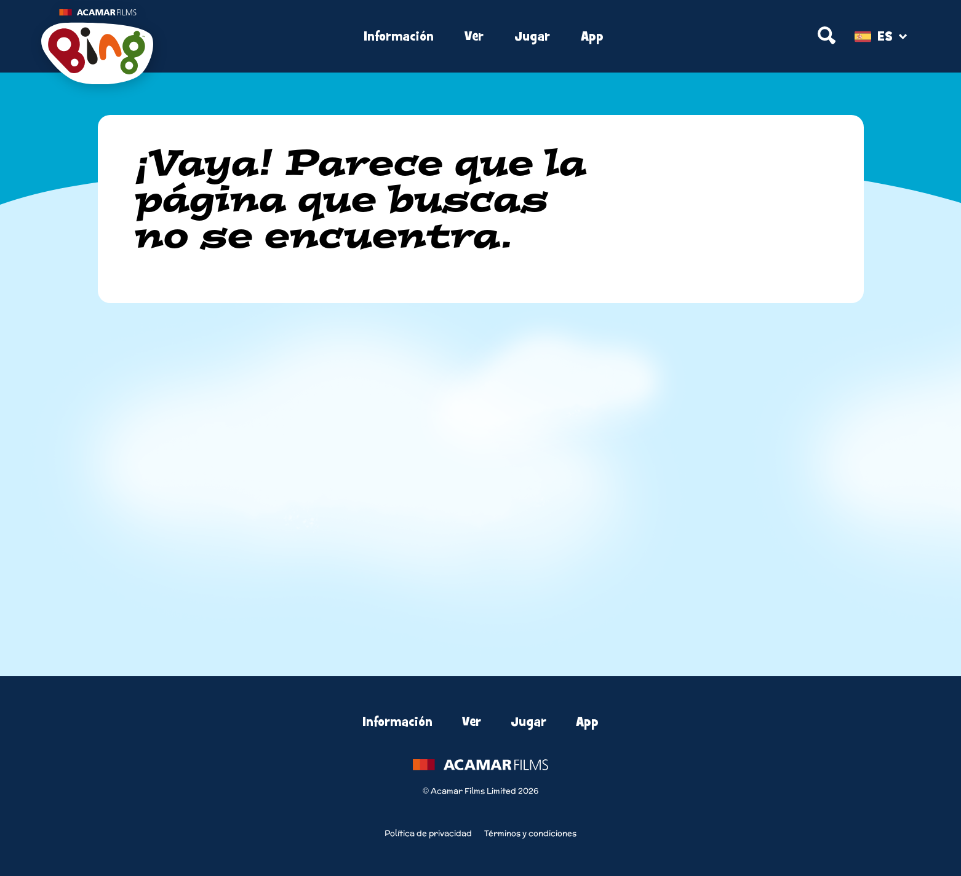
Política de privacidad (428, 833)
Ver (474, 36)
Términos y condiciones (530, 833)
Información (399, 36)
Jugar (532, 36)
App (592, 36)
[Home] (187, 37)
